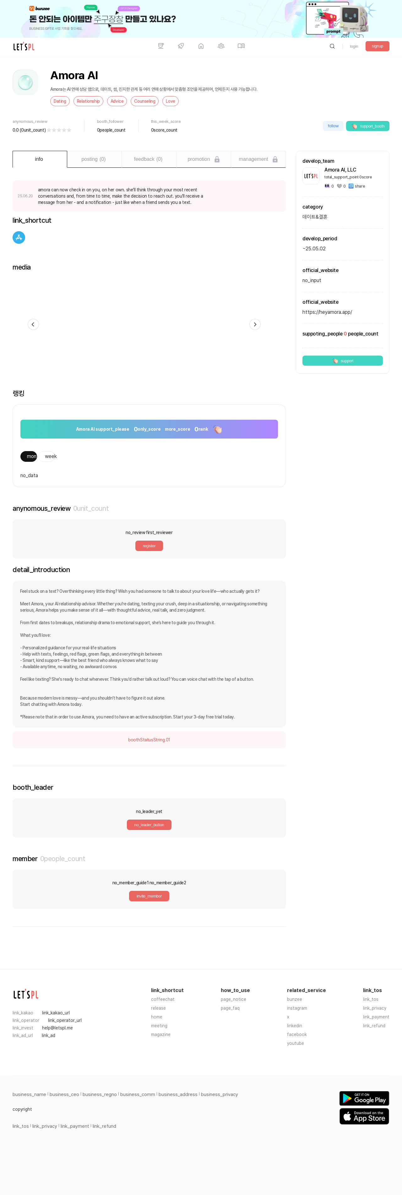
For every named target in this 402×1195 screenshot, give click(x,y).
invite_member (149, 896)
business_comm (137, 1094)
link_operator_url (65, 1020)
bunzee (294, 999)
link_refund (374, 1025)
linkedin (294, 1025)
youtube (295, 1043)
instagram (297, 1008)
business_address (178, 1094)
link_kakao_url (56, 1012)
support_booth (367, 126)
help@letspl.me (57, 1027)
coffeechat (163, 999)
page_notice (233, 999)
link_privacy (374, 1008)
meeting (159, 1025)
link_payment (376, 1016)
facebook (297, 1034)
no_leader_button (149, 824)
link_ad (48, 1035)
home (156, 1016)
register (149, 545)
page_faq (230, 1008)
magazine (161, 1034)
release (158, 1008)
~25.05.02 (314, 249)
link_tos (370, 999)
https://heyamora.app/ (327, 312)
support (343, 360)
